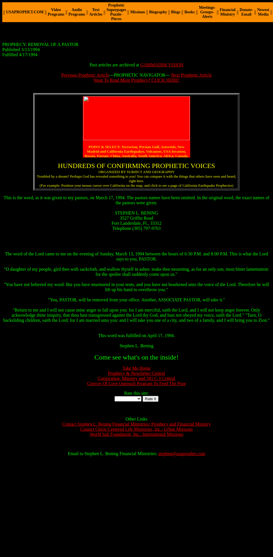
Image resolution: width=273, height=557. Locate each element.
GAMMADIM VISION (161, 64)
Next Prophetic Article (191, 75)
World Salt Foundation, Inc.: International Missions (136, 434)
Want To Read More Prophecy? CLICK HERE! (137, 80)
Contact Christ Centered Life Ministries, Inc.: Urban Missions (136, 429)
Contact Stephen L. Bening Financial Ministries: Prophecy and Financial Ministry (136, 424)
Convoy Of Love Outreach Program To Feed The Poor (136, 383)
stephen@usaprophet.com (181, 453)
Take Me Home (136, 368)
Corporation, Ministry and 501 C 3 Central (136, 378)
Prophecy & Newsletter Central (136, 373)
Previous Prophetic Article (85, 75)
